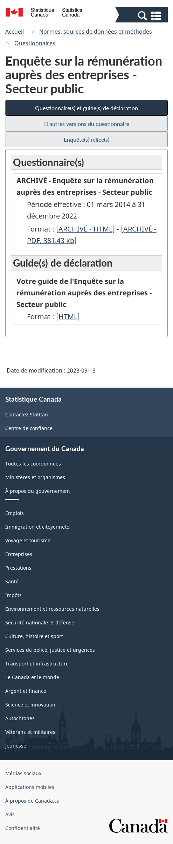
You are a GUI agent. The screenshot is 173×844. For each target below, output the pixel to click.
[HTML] (68, 316)
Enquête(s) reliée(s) (86, 139)
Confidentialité (22, 828)
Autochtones (20, 718)
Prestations (18, 567)
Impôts (13, 595)
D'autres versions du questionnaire (86, 123)
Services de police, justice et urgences (50, 650)
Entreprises (18, 554)
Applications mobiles (29, 787)
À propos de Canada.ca (32, 800)
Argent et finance (25, 691)
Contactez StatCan (26, 414)
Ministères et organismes (35, 477)
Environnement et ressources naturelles (52, 608)
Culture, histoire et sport (34, 636)
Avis (10, 814)
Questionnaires (34, 43)
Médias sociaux (23, 773)
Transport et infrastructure (37, 663)
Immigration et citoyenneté (37, 526)
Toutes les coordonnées (33, 463)
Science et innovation (30, 704)
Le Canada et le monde (32, 677)
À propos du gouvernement (37, 491)
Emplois (14, 513)
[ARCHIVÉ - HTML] (85, 229)
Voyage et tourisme (27, 540)
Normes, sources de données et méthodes (95, 31)
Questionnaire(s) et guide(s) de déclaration (86, 108)
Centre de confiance (29, 428)
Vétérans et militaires (30, 732)
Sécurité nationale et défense (39, 622)
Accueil (14, 31)
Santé (12, 581)
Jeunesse (15, 745)
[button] (142, 15)
